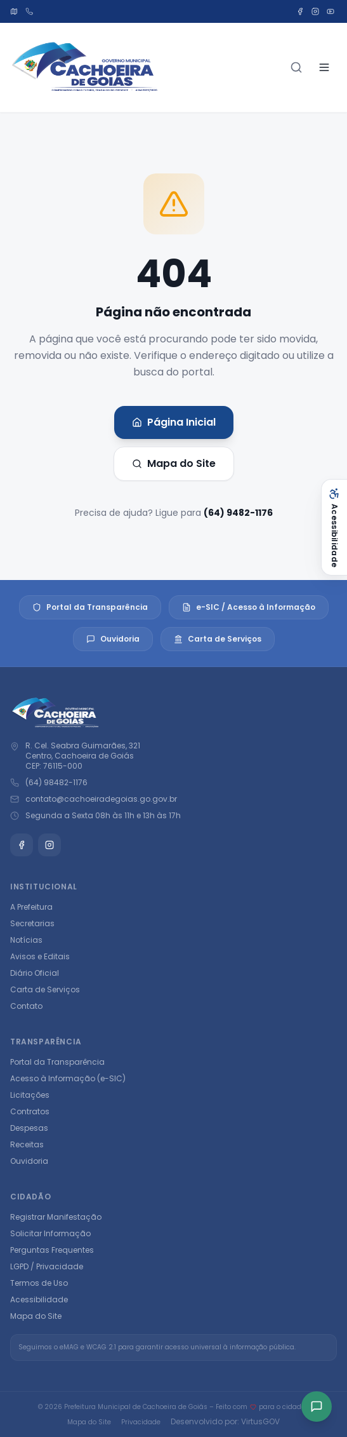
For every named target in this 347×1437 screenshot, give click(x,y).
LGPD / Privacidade (46, 1266)
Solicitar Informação (50, 1233)
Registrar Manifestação (55, 1216)
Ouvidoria (113, 638)
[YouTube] (330, 11)
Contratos (29, 1111)
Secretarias (32, 923)
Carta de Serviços (217, 638)
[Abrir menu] (324, 67)
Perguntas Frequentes (52, 1250)
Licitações (29, 1095)
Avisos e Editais (40, 956)
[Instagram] (315, 11)
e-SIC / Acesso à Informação (248, 607)
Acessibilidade (39, 1299)
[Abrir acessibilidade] (334, 527)
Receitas (27, 1144)
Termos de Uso (39, 1283)
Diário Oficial (34, 973)
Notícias (26, 939)
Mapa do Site (174, 463)
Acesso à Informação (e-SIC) (68, 1078)
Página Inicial (174, 422)
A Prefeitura (31, 906)
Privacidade (140, 1422)
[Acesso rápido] (316, 1406)
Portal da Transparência (90, 607)
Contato (26, 1006)
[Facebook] (300, 11)
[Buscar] (296, 67)
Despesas (29, 1128)
